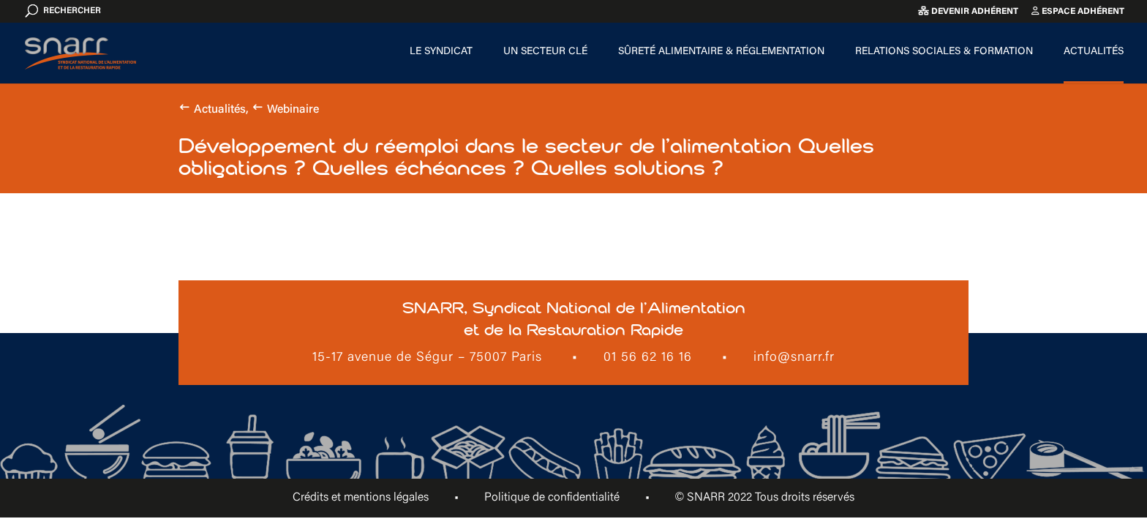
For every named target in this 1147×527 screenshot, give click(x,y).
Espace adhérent (1077, 11)
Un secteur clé (545, 52)
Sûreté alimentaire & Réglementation (721, 52)
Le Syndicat (441, 52)
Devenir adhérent (968, 11)
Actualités (1094, 52)
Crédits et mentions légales (361, 498)
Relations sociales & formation (944, 52)
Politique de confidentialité (552, 498)
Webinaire (293, 110)
